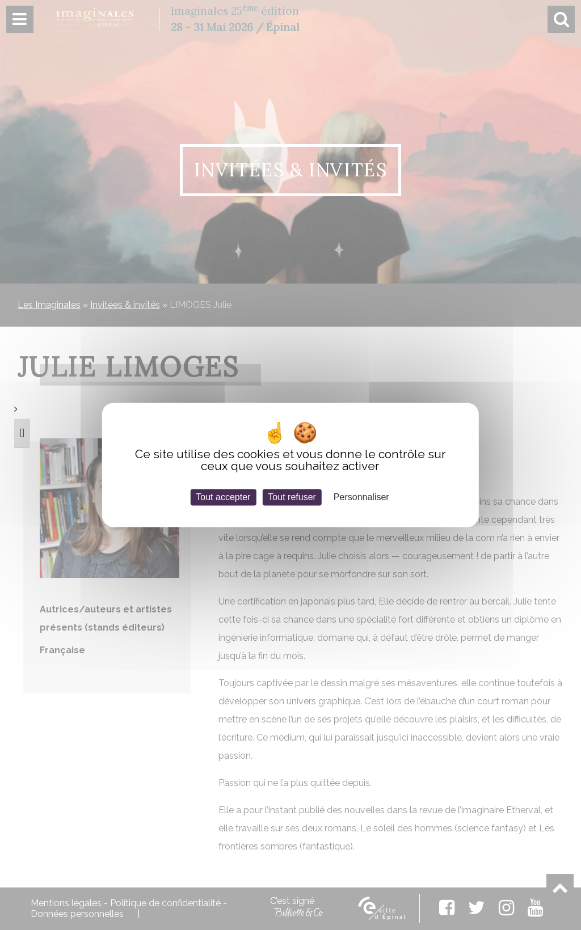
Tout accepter (223, 497)
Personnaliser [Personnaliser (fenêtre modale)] (361, 497)
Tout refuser (291, 497)
